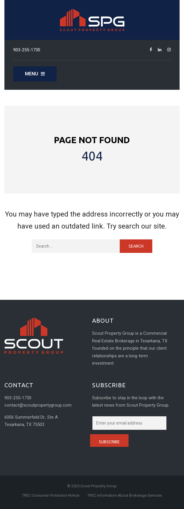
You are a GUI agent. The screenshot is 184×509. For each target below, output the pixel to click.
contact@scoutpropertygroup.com (38, 405)
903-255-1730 (26, 50)
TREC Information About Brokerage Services (124, 495)
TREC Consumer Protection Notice (50, 495)
